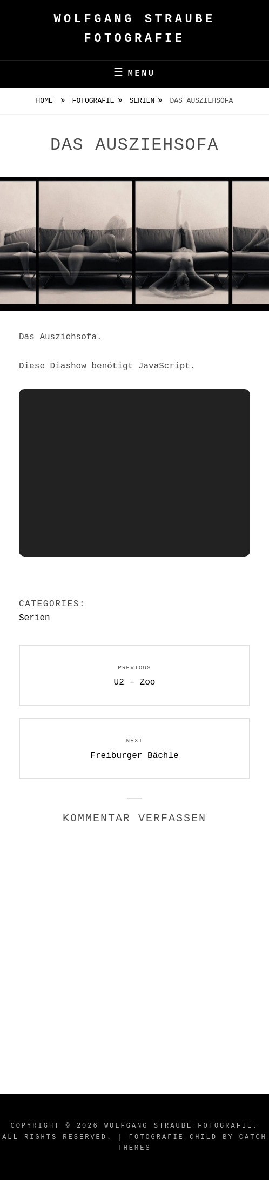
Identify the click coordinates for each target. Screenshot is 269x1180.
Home (46, 101)
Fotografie (93, 101)
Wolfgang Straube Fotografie (178, 1126)
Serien (142, 101)
